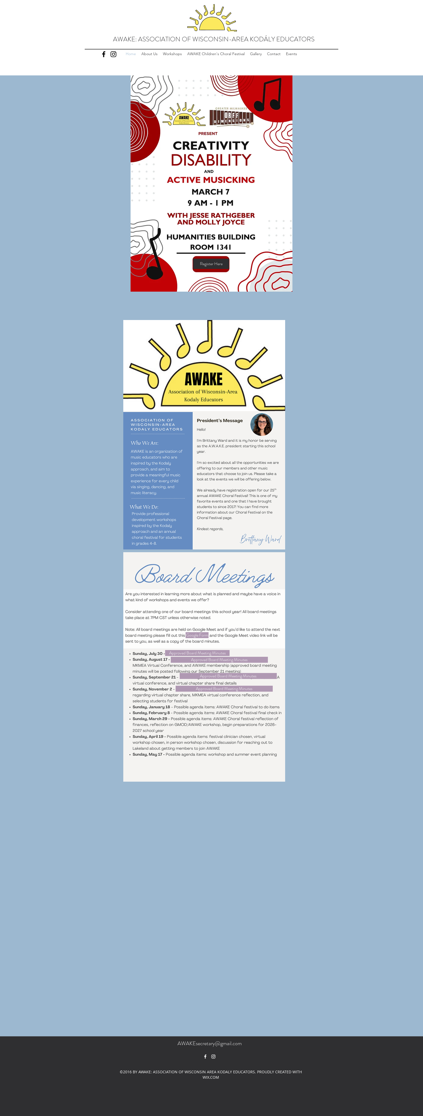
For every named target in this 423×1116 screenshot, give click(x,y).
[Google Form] (197, 635)
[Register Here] (211, 264)
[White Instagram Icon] (213, 1056)
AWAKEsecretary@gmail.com (210, 1043)
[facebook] (205, 1056)
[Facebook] (104, 54)
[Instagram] (113, 54)
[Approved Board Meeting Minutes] (197, 653)
